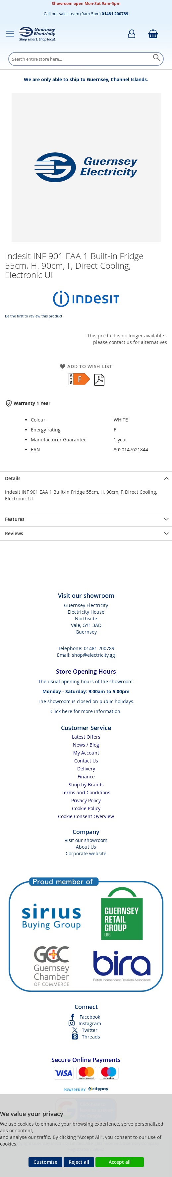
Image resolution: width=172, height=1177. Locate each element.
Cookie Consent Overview (86, 816)
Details (13, 478)
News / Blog (86, 745)
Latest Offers (86, 737)
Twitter (89, 1030)
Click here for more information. (86, 711)
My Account (86, 753)
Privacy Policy (86, 800)
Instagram (90, 1023)
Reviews (14, 533)
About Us (86, 847)
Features (15, 519)
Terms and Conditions (86, 792)
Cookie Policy (86, 808)
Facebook (90, 1017)
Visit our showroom (86, 840)
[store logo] (37, 33)
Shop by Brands (86, 784)
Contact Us (86, 760)
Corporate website (86, 853)
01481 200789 (99, 648)
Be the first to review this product (33, 315)
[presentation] (86, 478)
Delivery (86, 768)
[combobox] (85, 59)
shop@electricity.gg (93, 655)
